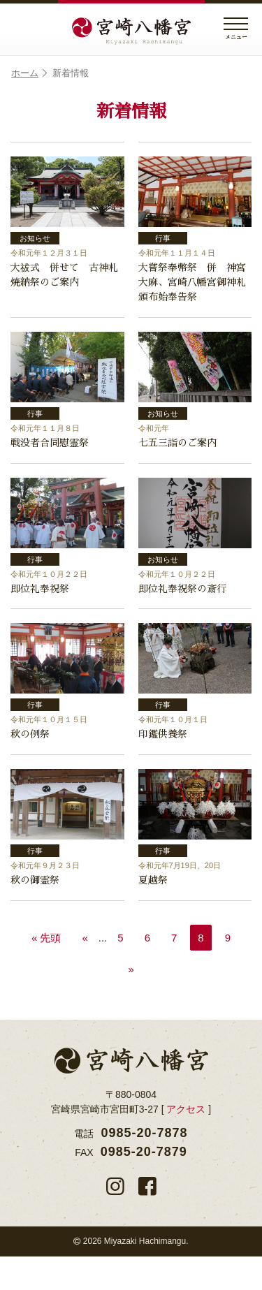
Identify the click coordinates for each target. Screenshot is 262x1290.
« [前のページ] (84, 971)
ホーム (29, 73)
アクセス (185, 1142)
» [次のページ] (130, 1003)
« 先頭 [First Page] (46, 971)
